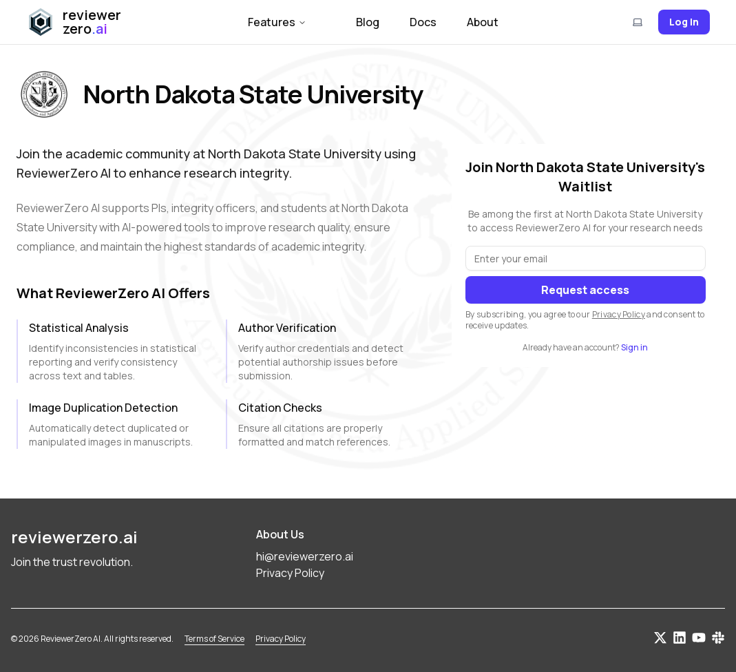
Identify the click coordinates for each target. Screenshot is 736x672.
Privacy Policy (618, 314)
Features (277, 22)
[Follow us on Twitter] (660, 637)
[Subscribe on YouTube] (699, 637)
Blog (367, 22)
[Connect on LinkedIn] (679, 637)
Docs (423, 22)
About (482, 22)
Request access (585, 289)
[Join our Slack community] (718, 637)
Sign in (634, 347)
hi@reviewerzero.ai (304, 556)
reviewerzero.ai (74, 536)
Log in (684, 21)
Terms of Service (214, 638)
